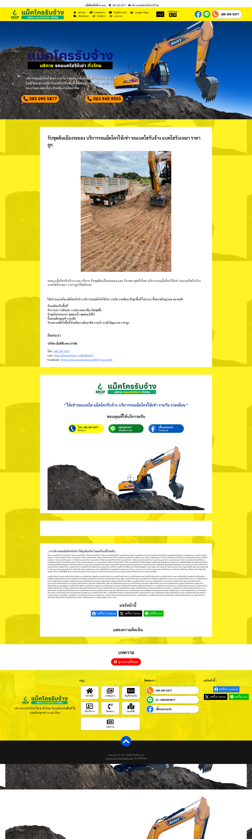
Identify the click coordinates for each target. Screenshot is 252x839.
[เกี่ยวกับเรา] (90, 714)
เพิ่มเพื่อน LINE (125, 438)
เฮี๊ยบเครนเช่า (165, 435)
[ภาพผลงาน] (110, 699)
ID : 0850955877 (165, 707)
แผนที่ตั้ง (131, 719)
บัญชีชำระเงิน (130, 703)
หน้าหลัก (90, 703)
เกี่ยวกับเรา (90, 719)
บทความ (110, 734)
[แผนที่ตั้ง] (131, 714)
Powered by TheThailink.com (120, 766)
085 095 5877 (230, 14)
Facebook (163, 438)
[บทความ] (110, 730)
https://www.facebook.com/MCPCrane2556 (86, 361)
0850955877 (125, 435)
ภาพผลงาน (110, 703)
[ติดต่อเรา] (110, 714)
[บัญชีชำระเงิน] (131, 699)
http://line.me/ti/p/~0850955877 (74, 357)
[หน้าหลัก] (90, 699)
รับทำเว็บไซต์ (141, 766)
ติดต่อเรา (82, 438)
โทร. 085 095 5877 (88, 435)
